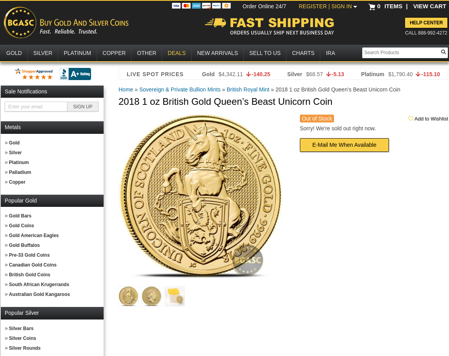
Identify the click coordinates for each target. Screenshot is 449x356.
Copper (17, 182)
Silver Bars (21, 328)
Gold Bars (20, 216)
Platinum (19, 162)
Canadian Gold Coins (33, 265)
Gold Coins (21, 225)
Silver (15, 152)
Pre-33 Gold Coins (29, 255)
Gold (14, 143)
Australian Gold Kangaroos (39, 294)
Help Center (426, 23)
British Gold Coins (29, 274)
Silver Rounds (25, 348)
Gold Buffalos (24, 245)
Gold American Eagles (34, 235)
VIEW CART (429, 6)
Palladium (20, 172)
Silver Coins (22, 338)
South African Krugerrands (39, 284)
